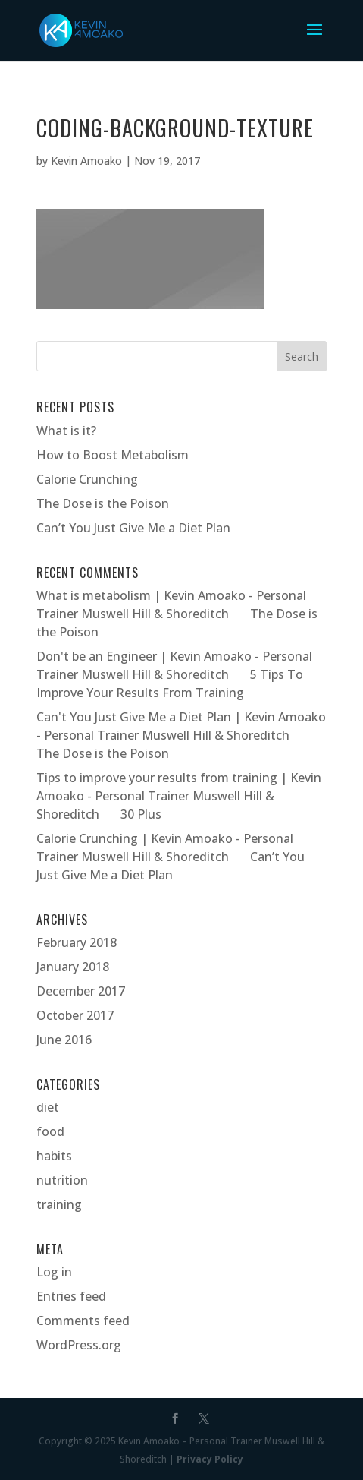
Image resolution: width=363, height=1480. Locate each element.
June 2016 (64, 1039)
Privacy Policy (210, 1459)
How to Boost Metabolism (112, 455)
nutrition (62, 1180)
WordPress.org (78, 1344)
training (59, 1204)
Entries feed (71, 1296)
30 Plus (140, 814)
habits (54, 1155)
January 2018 (72, 966)
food (50, 1131)
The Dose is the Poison (102, 503)
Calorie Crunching (87, 479)
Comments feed (83, 1320)
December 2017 (80, 991)
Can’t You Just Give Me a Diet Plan (133, 527)
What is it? (66, 430)
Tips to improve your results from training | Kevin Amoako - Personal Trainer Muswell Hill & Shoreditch (178, 795)
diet (47, 1107)
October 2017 (75, 1015)
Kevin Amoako (86, 160)
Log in (54, 1272)
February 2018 (76, 942)
